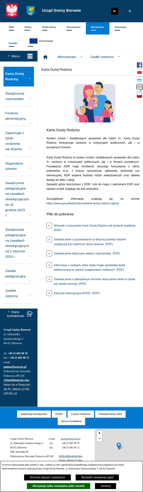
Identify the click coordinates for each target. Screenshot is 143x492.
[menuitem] (11, 28)
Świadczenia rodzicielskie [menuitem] (18, 96)
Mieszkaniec (70, 57)
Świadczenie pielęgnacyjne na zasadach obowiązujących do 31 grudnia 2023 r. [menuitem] (18, 199)
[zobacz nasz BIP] (122, 11)
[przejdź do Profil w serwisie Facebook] (139, 65)
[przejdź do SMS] (139, 87)
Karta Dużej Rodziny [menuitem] (18, 76)
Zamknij (105, 485)
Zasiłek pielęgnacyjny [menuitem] (18, 276)
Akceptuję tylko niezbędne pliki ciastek (59, 485)
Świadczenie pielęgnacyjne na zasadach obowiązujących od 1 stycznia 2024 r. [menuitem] (18, 243)
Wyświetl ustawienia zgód (97, 477)
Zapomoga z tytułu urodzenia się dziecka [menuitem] (18, 141)
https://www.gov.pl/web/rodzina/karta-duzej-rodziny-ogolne (82, 203)
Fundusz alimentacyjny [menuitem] (18, 118)
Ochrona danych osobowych (47, 477)
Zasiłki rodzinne (105, 57)
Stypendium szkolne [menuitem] (18, 166)
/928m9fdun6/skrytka (16, 380)
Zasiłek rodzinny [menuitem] (18, 293)
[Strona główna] (45, 57)
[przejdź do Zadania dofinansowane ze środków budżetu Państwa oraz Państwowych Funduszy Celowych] (139, 95)
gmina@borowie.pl (15, 366)
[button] (114, 11)
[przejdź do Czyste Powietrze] (139, 80)
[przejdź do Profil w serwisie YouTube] (139, 72)
